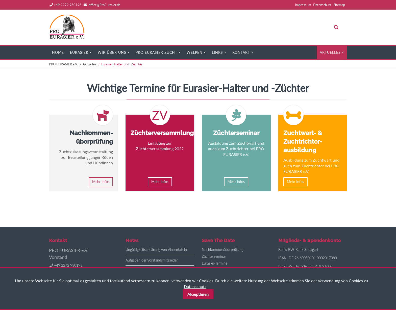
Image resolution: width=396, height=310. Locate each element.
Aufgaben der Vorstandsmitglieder (152, 260)
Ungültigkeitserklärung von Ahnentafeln (156, 249)
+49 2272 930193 (65, 5)
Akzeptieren (198, 294)
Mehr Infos (100, 181)
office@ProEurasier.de (104, 5)
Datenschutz (195, 286)
